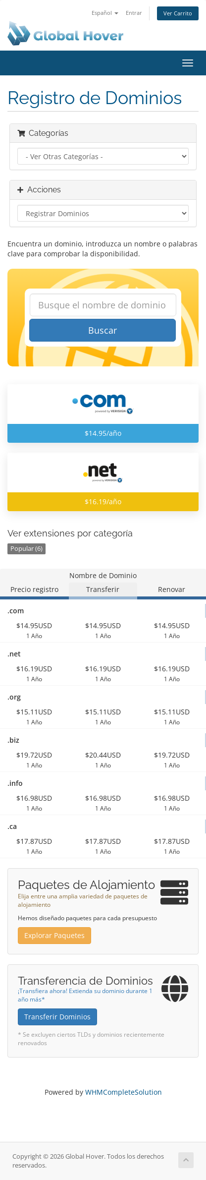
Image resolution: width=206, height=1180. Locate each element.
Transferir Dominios (57, 1016)
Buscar (102, 330)
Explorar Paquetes (54, 935)
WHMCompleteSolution (123, 1092)
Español (105, 12)
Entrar (134, 12)
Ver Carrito (177, 13)
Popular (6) (26, 548)
